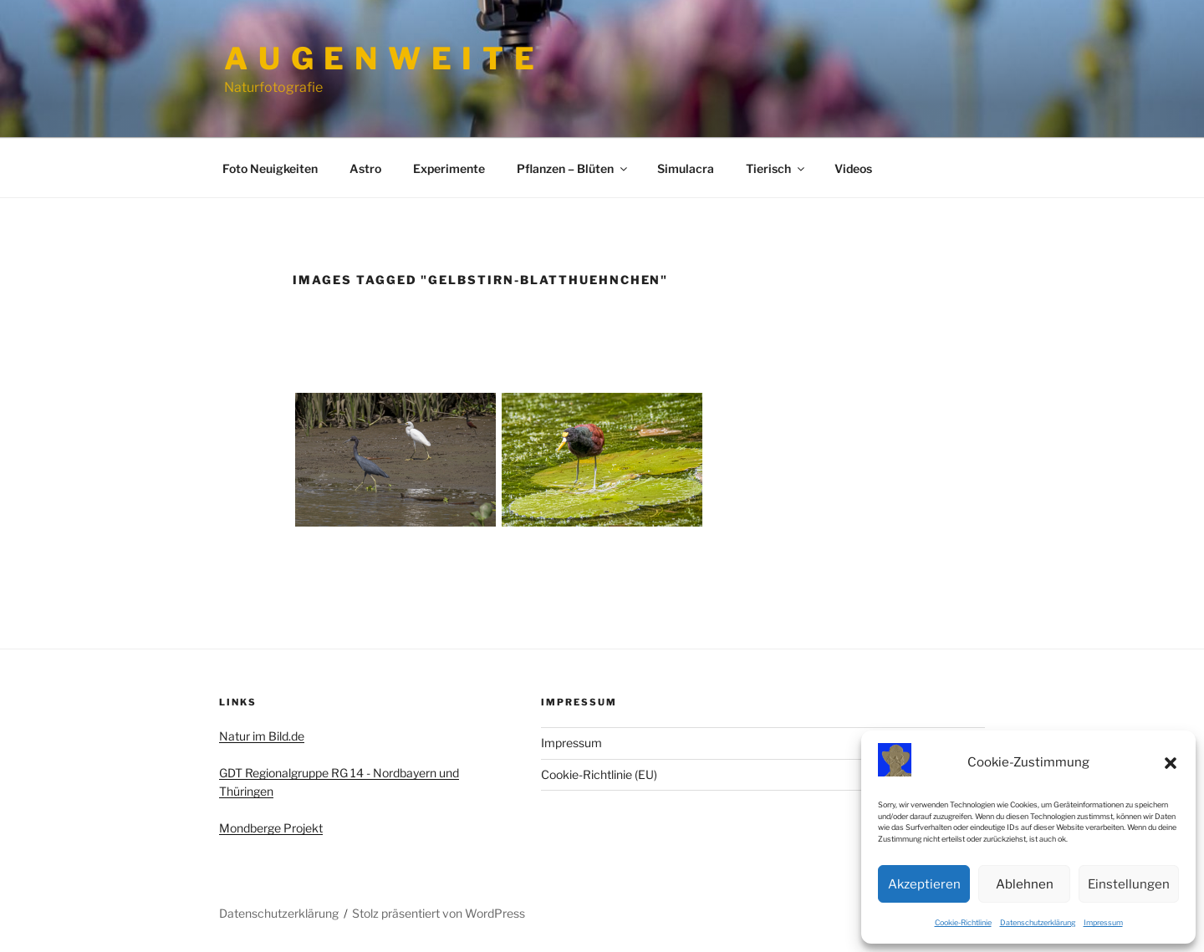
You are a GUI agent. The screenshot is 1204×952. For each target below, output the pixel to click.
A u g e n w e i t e (380, 58)
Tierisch (776, 168)
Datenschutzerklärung (1037, 922)
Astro (365, 168)
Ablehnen (1025, 884)
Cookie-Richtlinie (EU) (599, 774)
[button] (1170, 763)
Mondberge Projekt (271, 828)
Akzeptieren (924, 884)
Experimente (449, 168)
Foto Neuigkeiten (270, 168)
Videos (853, 168)
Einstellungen (1129, 884)
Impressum (1103, 922)
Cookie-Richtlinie (963, 922)
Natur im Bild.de (261, 736)
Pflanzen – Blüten (573, 168)
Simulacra (685, 168)
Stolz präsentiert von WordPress (438, 913)
